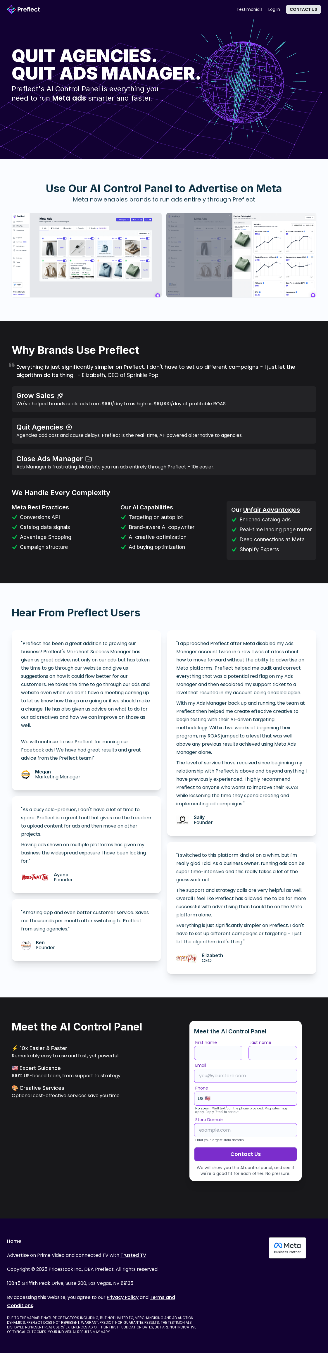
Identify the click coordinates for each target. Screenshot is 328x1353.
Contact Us (303, 9)
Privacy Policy (123, 1297)
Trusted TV (133, 1255)
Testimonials (249, 9)
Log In (274, 9)
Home (14, 1241)
